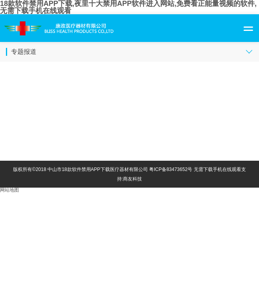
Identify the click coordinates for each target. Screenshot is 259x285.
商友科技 (132, 179)
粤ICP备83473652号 (170, 169)
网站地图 (9, 190)
